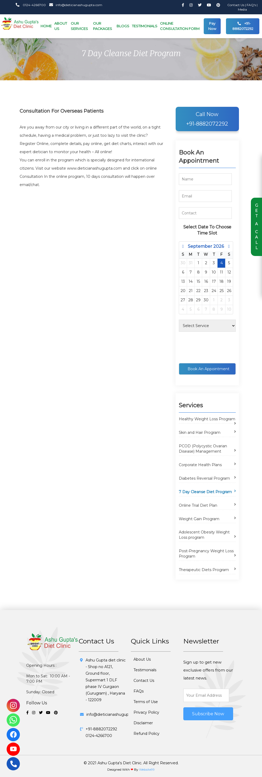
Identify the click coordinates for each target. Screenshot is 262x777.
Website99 (147, 769)
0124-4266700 (31, 5)
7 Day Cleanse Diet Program (205, 491)
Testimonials (145, 670)
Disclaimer (143, 723)
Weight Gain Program (199, 518)
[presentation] (219, 347)
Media (242, 9)
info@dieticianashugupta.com (74, 5)
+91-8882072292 (242, 25)
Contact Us (236, 5)
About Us (142, 659)
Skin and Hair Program (199, 432)
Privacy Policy (146, 712)
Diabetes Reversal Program (204, 478)
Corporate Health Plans (200, 464)
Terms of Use (146, 701)
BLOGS (123, 26)
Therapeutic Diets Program (204, 569)
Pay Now (212, 26)
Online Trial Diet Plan (198, 505)
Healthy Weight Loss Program (207, 419)
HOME (46, 26)
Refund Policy (146, 733)
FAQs (139, 691)
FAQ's (252, 5)
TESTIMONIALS (144, 26)
